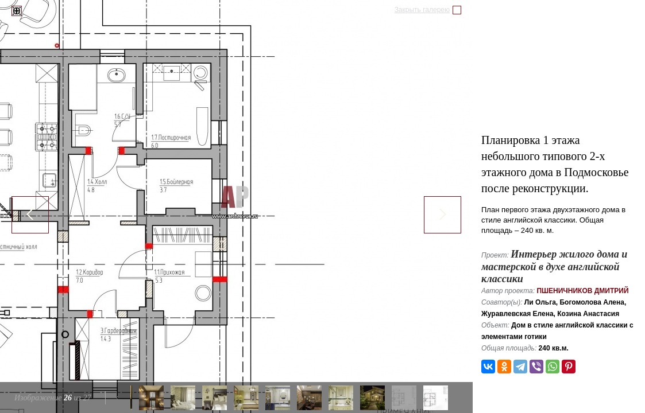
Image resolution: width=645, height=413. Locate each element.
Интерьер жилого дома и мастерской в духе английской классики (554, 266)
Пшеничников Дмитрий (582, 291)
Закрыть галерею (422, 10)
